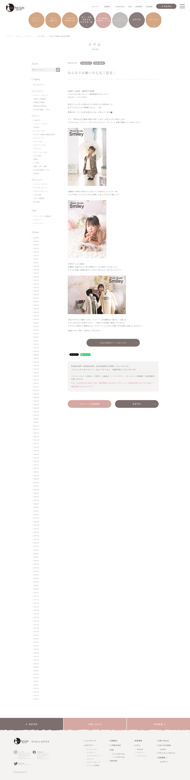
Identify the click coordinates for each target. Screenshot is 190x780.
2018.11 (36, 557)
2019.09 (36, 521)
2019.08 (36, 525)
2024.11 (36, 301)
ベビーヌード (38, 138)
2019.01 (36, 550)
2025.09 (36, 266)
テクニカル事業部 (93, 765)
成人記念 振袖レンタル (41, 109)
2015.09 (36, 692)
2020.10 (36, 475)
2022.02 (36, 418)
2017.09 (36, 607)
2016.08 (36, 653)
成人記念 (36, 202)
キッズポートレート (40, 187)
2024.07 (36, 316)
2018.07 (36, 571)
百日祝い (36, 173)
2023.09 (36, 351)
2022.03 (36, 415)
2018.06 (36, 575)
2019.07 (36, 528)
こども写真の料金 (118, 757)
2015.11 (36, 685)
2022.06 (36, 404)
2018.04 (36, 582)
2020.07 (36, 486)
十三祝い (36, 163)
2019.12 (36, 511)
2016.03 (36, 670)
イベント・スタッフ (40, 95)
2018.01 (36, 592)
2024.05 (36, 323)
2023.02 (36, 376)
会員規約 (163, 749)
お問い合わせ (163, 740)
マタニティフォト (39, 145)
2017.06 (36, 617)
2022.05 (36, 408)
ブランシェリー (38, 223)
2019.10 (36, 518)
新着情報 (138, 6)
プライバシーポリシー (167, 753)
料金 (130, 6)
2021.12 (36, 426)
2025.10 (36, 262)
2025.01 (36, 294)
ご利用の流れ (119, 6)
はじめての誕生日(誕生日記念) (44, 134)
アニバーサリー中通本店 (42, 216)
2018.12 (36, 553)
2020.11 (36, 472)
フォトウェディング (40, 191)
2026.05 (36, 238)
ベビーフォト (38, 141)
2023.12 (36, 340)
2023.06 (36, 362)
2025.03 (36, 287)
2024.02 (36, 333)
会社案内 (163, 762)
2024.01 (36, 337)
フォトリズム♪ (92, 762)
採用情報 (149, 6)
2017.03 (36, 628)
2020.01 (36, 507)
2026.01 (36, 252)
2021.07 (36, 443)
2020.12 (36, 468)
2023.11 (36, 344)
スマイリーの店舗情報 (89, 404)
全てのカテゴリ (38, 84)
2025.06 (36, 277)
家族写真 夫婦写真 (39, 106)
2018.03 (36, 585)
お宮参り (36, 127)
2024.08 (36, 312)
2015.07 (36, 699)
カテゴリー (89, 745)
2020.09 (36, 479)
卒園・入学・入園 (39, 166)
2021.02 (36, 461)
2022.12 (36, 383)
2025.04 (36, 284)
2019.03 (36, 543)
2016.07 (36, 656)
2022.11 (36, 386)
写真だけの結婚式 (39, 99)
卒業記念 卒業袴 (39, 102)
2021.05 (36, 450)
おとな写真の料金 (118, 754)
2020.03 (36, 500)
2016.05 (36, 663)
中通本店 (40, 752)
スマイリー (37, 220)
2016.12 (36, 638)
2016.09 (36, 649)
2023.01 (36, 379)
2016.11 (36, 642)
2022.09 (36, 394)
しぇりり (21, 752)
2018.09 (36, 564)
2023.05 (36, 365)
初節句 (35, 159)
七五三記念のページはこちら (113, 342)
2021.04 (36, 454)
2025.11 (36, 259)
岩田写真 (21, 763)
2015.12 (36, 681)
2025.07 (36, 273)
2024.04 (36, 326)
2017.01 (36, 635)
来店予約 (167, 6)
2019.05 (36, 536)
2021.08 (36, 440)
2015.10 (36, 688)
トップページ (90, 740)
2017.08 (36, 610)
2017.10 (36, 603)
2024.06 (36, 319)
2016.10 (36, 646)
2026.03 (36, 245)
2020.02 (36, 504)
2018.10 (36, 560)
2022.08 (36, 397)
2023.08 (36, 355)
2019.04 (36, 539)
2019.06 (36, 532)
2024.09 (36, 308)
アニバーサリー (92, 749)
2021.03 (36, 457)
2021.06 (36, 447)
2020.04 (36, 497)
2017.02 (36, 631)
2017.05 (36, 621)
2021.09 (36, 436)
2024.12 (36, 298)
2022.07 (36, 401)
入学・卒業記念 (38, 198)
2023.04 (36, 369)
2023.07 (36, 358)
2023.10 (36, 347)
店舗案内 (107, 6)
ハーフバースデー (39, 131)
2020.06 (36, 489)
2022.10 (36, 390)
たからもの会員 (164, 745)
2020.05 (36, 493)
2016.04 (36, 667)
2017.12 (36, 596)
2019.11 (36, 514)
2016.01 (36, 677)
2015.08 (36, 695)
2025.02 (36, 291)
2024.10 (36, 305)
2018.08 (36, 568)
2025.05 (36, 280)
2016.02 (36, 674)
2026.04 (36, 241)
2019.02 (36, 546)
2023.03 (36, 372)
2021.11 (36, 429)
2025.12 (36, 255)
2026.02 (36, 248)
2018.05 (36, 578)
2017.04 (36, 624)
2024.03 (36, 330)
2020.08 (36, 482)
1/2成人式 (36, 120)
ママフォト (37, 148)
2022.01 (36, 422)
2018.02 (36, 589)
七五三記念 (37, 156)
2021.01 (36, 465)
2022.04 (36, 411)
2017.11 (36, 599)
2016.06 (36, 660)
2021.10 (36, 433)
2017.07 (36, 614)
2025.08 (36, 269)
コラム (137, 745)
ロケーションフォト (40, 152)
